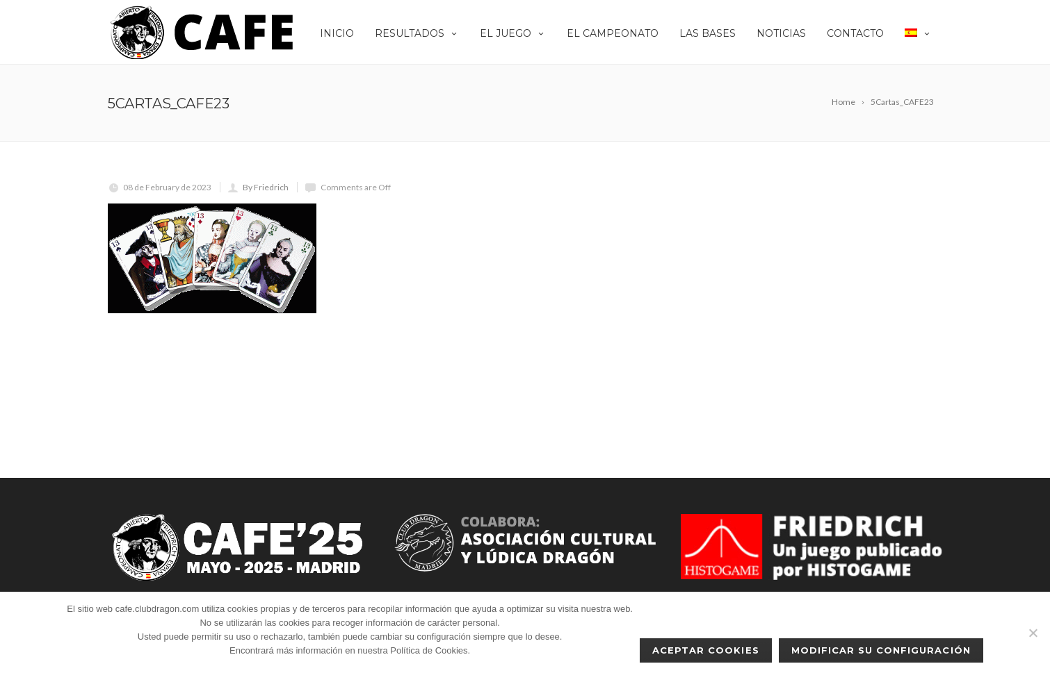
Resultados (417, 33)
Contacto (855, 33)
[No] (1033, 633)
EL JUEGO (513, 33)
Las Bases (707, 33)
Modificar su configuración (881, 650)
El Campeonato (613, 33)
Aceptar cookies (705, 650)
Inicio (337, 33)
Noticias (781, 33)
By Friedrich (266, 187)
